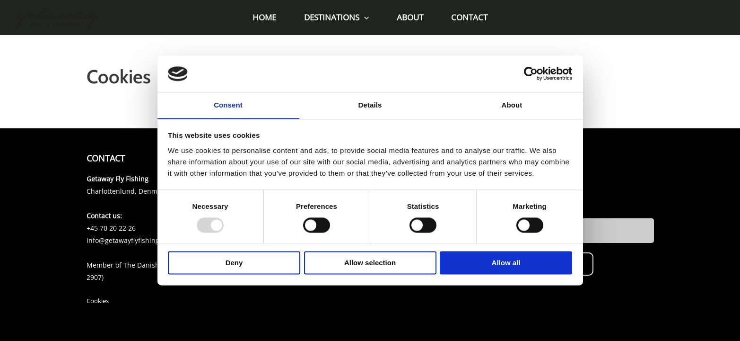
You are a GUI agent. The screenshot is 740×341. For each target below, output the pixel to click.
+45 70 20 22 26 (111, 228)
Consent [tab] (228, 105)
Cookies (98, 300)
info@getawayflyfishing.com (130, 240)
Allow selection (370, 263)
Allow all (506, 263)
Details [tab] (370, 105)
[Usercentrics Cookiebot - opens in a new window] (530, 73)
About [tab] (512, 105)
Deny (234, 263)
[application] (365, 17)
